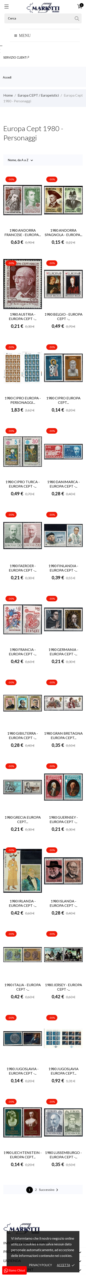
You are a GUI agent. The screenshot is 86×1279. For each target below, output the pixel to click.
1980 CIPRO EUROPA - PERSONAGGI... (23, 400)
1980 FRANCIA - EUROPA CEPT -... (22, 651)
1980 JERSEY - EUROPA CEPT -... (63, 987)
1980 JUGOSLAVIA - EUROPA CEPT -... (23, 1071)
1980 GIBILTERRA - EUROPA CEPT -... (22, 735)
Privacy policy (40, 1265)
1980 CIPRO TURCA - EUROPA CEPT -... (23, 484)
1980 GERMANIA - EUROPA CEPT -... (63, 651)
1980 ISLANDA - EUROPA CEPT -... (63, 903)
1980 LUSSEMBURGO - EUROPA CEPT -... (63, 1154)
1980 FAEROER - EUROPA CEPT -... (22, 568)
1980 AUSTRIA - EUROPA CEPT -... (22, 316)
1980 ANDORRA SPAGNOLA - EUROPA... (63, 232)
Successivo (49, 1190)
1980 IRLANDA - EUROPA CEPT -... (22, 903)
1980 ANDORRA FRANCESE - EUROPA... (22, 232)
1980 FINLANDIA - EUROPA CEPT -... (63, 568)
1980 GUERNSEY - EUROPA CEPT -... (63, 819)
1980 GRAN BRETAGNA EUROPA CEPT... (63, 735)
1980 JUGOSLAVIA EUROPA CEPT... (64, 1071)
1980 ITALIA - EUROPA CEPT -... (22, 987)
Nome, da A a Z (18, 160)
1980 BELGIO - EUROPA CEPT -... (63, 316)
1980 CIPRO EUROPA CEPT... (63, 400)
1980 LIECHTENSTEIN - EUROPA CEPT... (23, 1154)
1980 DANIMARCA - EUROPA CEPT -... (63, 484)
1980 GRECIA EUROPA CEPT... (23, 819)
